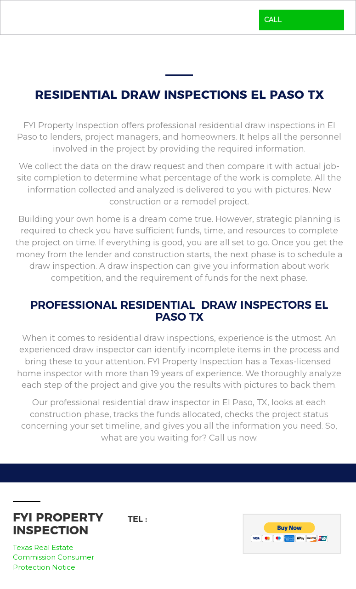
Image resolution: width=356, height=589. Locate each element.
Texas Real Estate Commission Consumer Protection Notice (53, 557)
